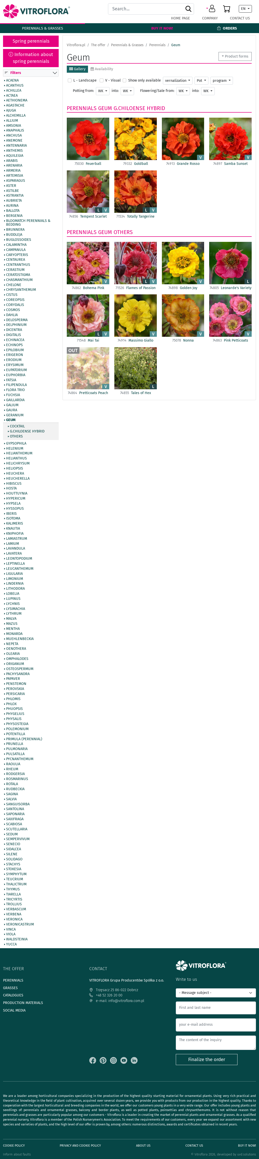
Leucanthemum (19, 569)
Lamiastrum (16, 539)
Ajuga (11, 111)
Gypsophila (16, 444)
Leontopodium (19, 559)
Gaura (11, 410)
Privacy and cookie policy (80, 1145)
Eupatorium (16, 370)
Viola (10, 935)
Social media (14, 1010)
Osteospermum (19, 669)
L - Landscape (85, 80)
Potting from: (83, 91)
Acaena (12, 81)
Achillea (13, 91)
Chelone (13, 285)
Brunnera (15, 230)
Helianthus (16, 459)
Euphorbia (15, 375)
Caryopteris (17, 255)
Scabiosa (14, 824)
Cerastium (15, 270)
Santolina (15, 809)
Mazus (11, 624)
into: (115, 91)
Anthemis (14, 151)
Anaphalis (15, 131)
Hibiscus (13, 484)
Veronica (14, 919)
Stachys (13, 864)
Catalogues (13, 995)
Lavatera (14, 554)
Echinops (14, 345)
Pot (200, 81)
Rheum (12, 769)
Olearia (13, 654)
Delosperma (17, 320)
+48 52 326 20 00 (105, 995)
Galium (12, 405)
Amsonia (13, 126)
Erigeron (14, 355)
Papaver (13, 679)
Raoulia (13, 764)
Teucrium (14, 880)
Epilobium (15, 350)
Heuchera (15, 474)
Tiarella (13, 894)
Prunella (14, 744)
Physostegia (17, 724)
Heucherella (18, 479)
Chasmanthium (19, 280)
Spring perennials (31, 41)
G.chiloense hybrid (27, 431)
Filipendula (16, 385)
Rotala (12, 784)
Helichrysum (18, 464)
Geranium (15, 415)
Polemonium (17, 729)
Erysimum (15, 365)
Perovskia (15, 689)
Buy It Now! (162, 28)
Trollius (14, 905)
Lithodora (15, 589)
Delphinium (16, 325)
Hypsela (13, 504)
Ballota (12, 211)
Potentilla (15, 734)
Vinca (11, 930)
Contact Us (240, 18)
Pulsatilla (15, 754)
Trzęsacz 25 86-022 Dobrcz (113, 990)
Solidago (14, 859)
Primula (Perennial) (24, 739)
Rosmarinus (17, 779)
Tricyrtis (14, 899)
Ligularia (14, 574)
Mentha (13, 629)
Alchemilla (16, 116)
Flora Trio (15, 390)
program (220, 81)
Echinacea (15, 340)
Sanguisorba (18, 804)
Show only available (144, 80)
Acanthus (15, 86)
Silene (11, 854)
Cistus (11, 295)
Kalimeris (14, 524)
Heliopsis (14, 469)
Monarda (14, 634)
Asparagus (15, 181)
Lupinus (13, 599)
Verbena (13, 914)
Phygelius (15, 714)
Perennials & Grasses (42, 28)
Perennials (82, 108)
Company (210, 18)
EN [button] (244, 9)
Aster (11, 186)
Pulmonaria (17, 749)
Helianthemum (19, 454)
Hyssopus (15, 509)
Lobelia (12, 594)
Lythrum (13, 614)
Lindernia (15, 584)
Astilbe (12, 191)
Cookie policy (14, 1145)
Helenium (14, 449)
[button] (211, 9)
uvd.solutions (246, 1154)
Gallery (77, 69)
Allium (12, 121)
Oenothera (16, 649)
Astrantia (15, 196)
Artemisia (14, 176)
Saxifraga (15, 819)
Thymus (13, 889)
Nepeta (12, 644)
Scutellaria (16, 829)
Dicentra (14, 330)
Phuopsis (14, 709)
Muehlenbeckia (20, 639)
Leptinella (15, 564)
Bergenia (14, 216)
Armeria (13, 171)
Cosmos (13, 310)
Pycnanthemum (19, 759)
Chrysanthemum (21, 290)
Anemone (14, 141)
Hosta (11, 489)
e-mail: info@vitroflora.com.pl (116, 1001)
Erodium (13, 360)
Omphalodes (17, 659)
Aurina (12, 206)
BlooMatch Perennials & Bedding (28, 223)
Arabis (12, 161)
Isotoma (13, 519)
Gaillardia (15, 400)
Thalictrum (16, 884)
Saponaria (15, 814)
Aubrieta (14, 201)
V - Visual (113, 80)
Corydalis (15, 305)
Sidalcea (13, 849)
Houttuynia (16, 494)
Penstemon (16, 684)
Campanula (16, 250)
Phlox (11, 704)
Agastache (15, 106)
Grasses (10, 988)
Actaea (12, 96)
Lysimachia (15, 609)
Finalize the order (206, 1059)
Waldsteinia (17, 940)
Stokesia (13, 869)
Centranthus (18, 265)
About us (143, 1145)
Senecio (13, 844)
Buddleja (14, 235)
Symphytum (16, 874)
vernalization (176, 81)
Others (16, 436)
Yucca (11, 945)
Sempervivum (18, 839)
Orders (227, 28)
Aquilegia (14, 156)
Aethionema (16, 101)
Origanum (15, 664)
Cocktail (17, 427)
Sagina (12, 794)
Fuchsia (13, 395)
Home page (180, 18)
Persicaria (15, 694)
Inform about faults (17, 1154)
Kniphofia (15, 534)
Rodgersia (15, 774)
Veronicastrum (20, 924)
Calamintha (16, 245)
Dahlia (12, 315)
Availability (102, 69)
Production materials (23, 1003)
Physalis (13, 719)
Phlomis (13, 699)
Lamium (12, 544)
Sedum (12, 834)
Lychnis (13, 604)
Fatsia (11, 380)
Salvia (11, 799)
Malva (11, 619)
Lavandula (15, 549)
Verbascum (16, 910)
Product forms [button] (236, 56)
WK (101, 91)
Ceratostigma (18, 275)
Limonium (14, 579)
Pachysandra (18, 674)
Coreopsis (15, 300)
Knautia (13, 529)
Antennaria (16, 146)
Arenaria (14, 166)
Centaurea (15, 260)
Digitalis (13, 335)
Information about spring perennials (31, 58)
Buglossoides (18, 240)
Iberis (11, 514)
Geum (10, 420)
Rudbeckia (15, 789)
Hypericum (15, 499)
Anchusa (14, 136)
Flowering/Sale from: (157, 91)
